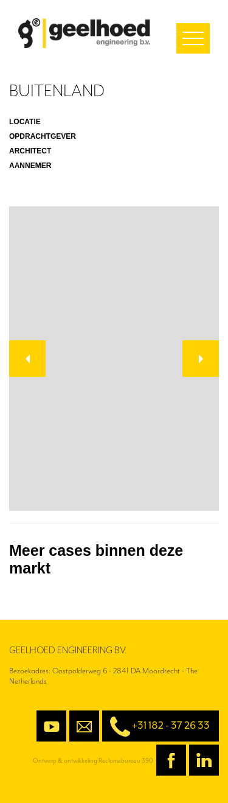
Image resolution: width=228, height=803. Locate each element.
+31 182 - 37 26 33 (156, 727)
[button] (27, 358)
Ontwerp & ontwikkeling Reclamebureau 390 (93, 761)
